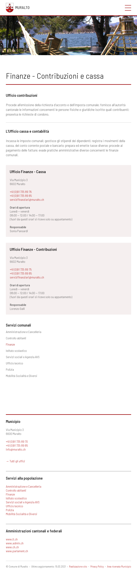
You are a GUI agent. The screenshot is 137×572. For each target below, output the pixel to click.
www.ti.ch (12, 539)
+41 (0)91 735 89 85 (21, 195)
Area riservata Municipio (119, 566)
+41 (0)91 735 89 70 (17, 441)
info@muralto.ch (16, 449)
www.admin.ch (14, 543)
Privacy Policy (97, 566)
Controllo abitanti (16, 338)
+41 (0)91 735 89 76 (21, 191)
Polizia (10, 369)
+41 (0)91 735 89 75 (21, 269)
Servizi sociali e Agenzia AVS (23, 357)
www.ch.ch (12, 547)
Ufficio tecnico (14, 363)
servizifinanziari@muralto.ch (27, 199)
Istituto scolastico (16, 350)
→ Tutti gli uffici (15, 461)
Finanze (10, 344)
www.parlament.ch (17, 551)
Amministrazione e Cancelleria (23, 332)
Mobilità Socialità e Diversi (21, 376)
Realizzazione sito (78, 566)
